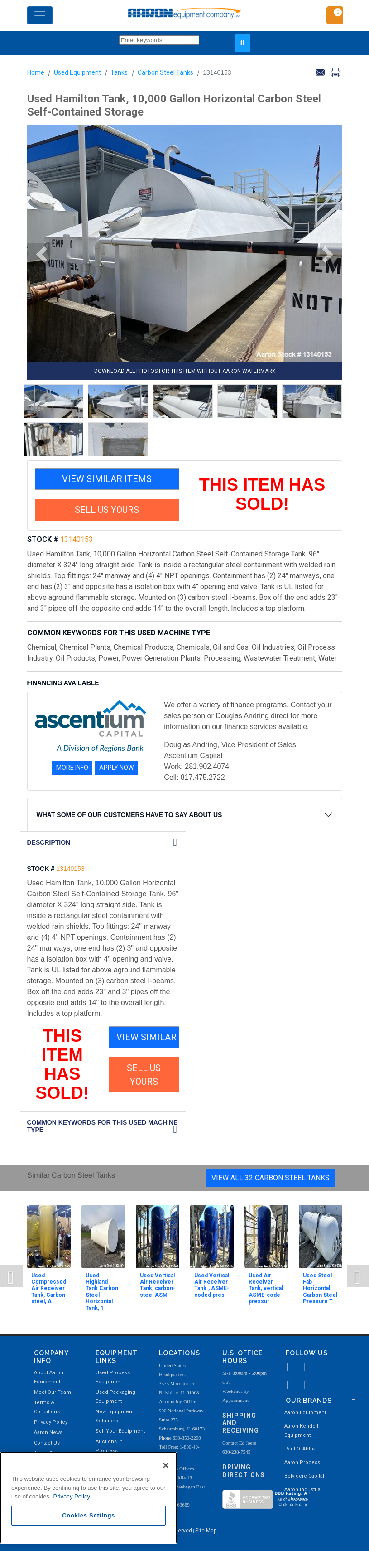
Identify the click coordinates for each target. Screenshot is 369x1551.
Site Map (205, 1530)
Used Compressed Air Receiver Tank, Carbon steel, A (48, 1288)
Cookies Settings (88, 1515)
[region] (88, 1498)
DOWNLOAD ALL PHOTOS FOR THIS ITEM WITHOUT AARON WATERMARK (184, 371)
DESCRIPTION (49, 842)
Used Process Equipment (113, 1377)
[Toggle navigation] (40, 15)
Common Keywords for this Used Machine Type (102, 1126)
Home (35, 72)
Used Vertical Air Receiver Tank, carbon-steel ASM (157, 1285)
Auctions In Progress (109, 1446)
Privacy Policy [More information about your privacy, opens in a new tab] (71, 1496)
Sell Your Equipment (120, 1431)
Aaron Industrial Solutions (303, 1494)
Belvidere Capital (304, 1476)
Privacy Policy (50, 1422)
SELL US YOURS (107, 509)
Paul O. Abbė (299, 1449)
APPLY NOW (116, 767)
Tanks (119, 72)
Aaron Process (302, 1462)
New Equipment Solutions (115, 1416)
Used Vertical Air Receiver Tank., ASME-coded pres (211, 1285)
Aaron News (48, 1432)
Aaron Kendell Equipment (301, 1430)
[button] (38, 254)
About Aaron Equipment (48, 1377)
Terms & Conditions (47, 1407)
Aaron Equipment (305, 1413)
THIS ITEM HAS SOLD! (262, 494)
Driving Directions (243, 1471)
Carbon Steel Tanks (165, 72)
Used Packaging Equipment (115, 1396)
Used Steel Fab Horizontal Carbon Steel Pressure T (320, 1288)
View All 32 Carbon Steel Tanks (270, 1178)
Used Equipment (77, 72)
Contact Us (47, 1443)
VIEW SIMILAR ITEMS (107, 479)
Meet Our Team (52, 1392)
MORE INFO (72, 767)
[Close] (166, 1465)
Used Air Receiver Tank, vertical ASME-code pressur (266, 1288)
